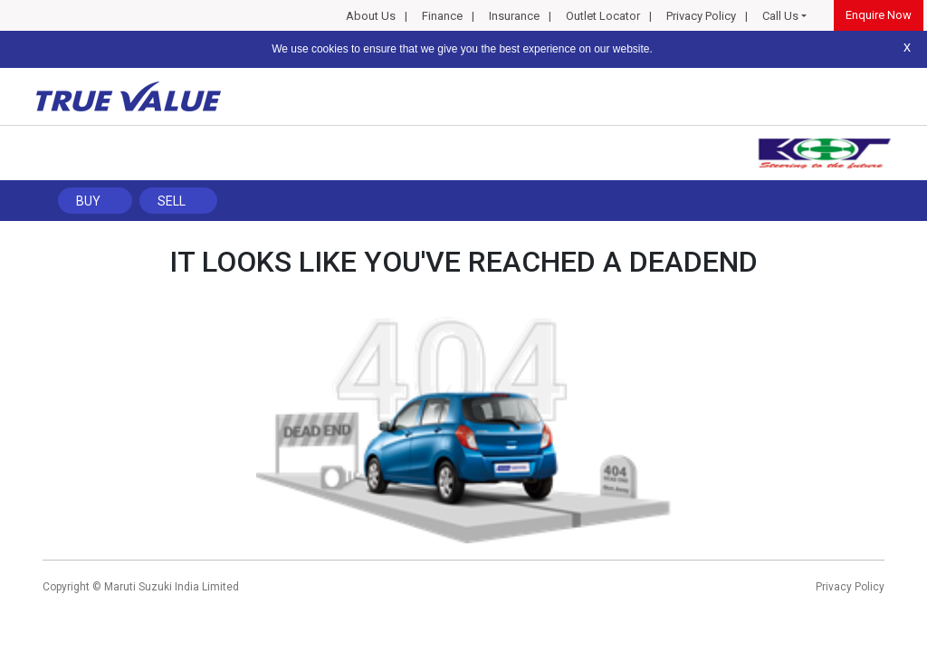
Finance (442, 16)
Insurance (514, 16)
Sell (172, 201)
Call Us (780, 16)
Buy (88, 201)
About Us (371, 16)
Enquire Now (879, 15)
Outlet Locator (603, 16)
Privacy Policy (701, 16)
